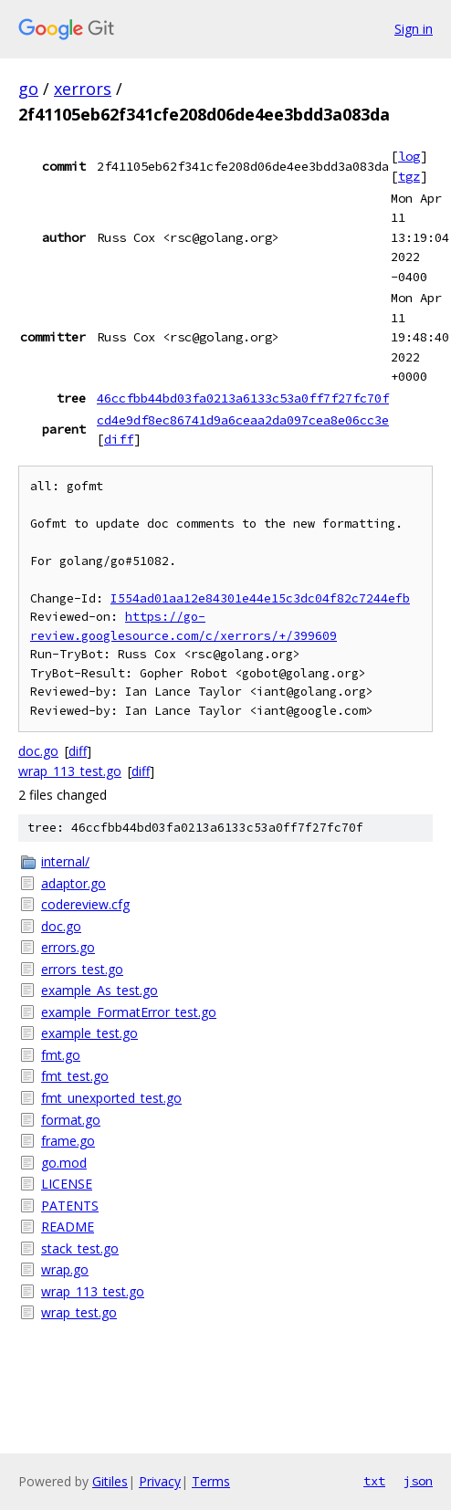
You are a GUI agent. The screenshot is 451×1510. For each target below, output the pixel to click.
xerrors (82, 89)
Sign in (413, 28)
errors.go (68, 947)
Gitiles (110, 1481)
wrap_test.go (79, 1312)
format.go (70, 1119)
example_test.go (89, 1033)
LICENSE (66, 1183)
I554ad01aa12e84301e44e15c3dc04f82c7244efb (260, 598)
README (67, 1226)
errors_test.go (82, 969)
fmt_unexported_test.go (111, 1097)
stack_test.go (80, 1248)
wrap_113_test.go (69, 771)
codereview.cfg (85, 904)
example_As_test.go (99, 990)
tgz (409, 176)
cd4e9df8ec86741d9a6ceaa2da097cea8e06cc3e (243, 420)
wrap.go (65, 1269)
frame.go (68, 1140)
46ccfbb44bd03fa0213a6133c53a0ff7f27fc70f (243, 398)
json (418, 1481)
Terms (211, 1481)
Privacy (160, 1481)
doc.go (38, 751)
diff (118, 439)
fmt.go (60, 1055)
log (409, 156)
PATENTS (70, 1205)
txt (374, 1481)
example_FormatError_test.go (128, 1012)
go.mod (64, 1162)
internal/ (65, 861)
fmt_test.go (75, 1076)
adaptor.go (73, 883)
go (28, 89)
